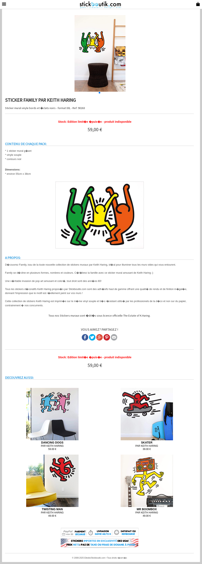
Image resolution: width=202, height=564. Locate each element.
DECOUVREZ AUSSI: (19, 377)
